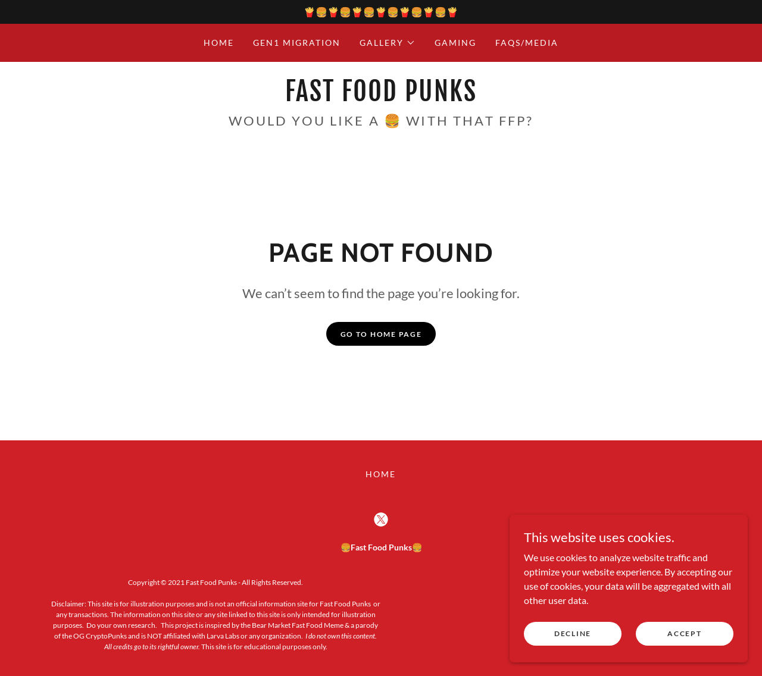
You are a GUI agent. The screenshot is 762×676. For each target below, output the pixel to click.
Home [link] (219, 42)
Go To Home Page (381, 334)
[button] (388, 43)
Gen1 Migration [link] (297, 42)
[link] (381, 97)
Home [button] (381, 474)
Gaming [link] (455, 42)
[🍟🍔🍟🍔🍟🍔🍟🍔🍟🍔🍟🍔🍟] (381, 12)
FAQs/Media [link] (526, 42)
